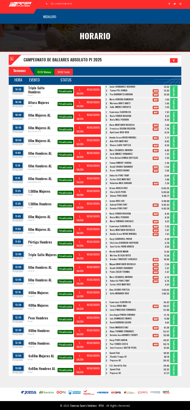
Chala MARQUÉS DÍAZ (118, 327)
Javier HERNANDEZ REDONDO (122, 86)
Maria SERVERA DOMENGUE (121, 99)
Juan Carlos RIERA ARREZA (122, 246)
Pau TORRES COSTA (119, 343)
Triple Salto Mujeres (42, 254)
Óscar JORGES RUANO (120, 170)
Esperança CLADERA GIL (120, 111)
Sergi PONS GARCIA (118, 340)
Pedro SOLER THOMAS (120, 271)
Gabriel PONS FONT (118, 204)
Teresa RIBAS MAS (118, 305)
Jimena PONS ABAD (118, 195)
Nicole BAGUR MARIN (118, 251)
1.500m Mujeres (39, 191)
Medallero (49, 17)
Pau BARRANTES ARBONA (121, 94)
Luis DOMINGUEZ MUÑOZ (121, 318)
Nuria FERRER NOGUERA (120, 115)
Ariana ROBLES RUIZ (118, 188)
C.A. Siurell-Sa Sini (117, 365)
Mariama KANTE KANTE (120, 103)
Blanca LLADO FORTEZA (120, 145)
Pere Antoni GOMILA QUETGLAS (124, 157)
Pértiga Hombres (40, 242)
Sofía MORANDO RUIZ (119, 293)
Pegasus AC (115, 360)
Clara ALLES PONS (118, 191)
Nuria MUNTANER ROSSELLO (122, 124)
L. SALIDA (79, 91)
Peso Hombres (38, 317)
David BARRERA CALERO (120, 322)
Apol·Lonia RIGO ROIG (119, 132)
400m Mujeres (38, 292)
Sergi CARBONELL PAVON (120, 238)
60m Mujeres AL (39, 115)
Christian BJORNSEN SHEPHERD (124, 242)
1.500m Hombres (39, 203)
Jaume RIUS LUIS (117, 200)
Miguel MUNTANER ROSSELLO (122, 264)
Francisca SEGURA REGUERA (122, 128)
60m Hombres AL (40, 153)
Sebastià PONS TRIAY (119, 175)
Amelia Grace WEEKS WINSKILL (122, 137)
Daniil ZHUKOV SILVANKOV (121, 166)
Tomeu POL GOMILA (118, 90)
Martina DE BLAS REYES (120, 255)
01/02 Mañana (44, 72)
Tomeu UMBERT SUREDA (120, 162)
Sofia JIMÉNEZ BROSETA (120, 106)
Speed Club (114, 352)
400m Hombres (39, 330)
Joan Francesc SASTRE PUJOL (123, 347)
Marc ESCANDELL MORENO (121, 150)
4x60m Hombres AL (41, 368)
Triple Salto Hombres (36, 89)
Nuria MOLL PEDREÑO (119, 119)
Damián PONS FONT (119, 208)
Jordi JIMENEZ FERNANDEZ (121, 153)
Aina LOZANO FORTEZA (119, 289)
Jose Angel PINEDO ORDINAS (122, 314)
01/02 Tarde (64, 72)
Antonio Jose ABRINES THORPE (124, 335)
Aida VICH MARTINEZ (119, 141)
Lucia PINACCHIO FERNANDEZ (123, 309)
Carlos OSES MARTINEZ (120, 179)
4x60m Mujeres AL (41, 355)
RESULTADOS (93, 89)
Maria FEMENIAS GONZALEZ (122, 221)
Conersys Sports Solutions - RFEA (87, 405)
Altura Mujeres (38, 102)
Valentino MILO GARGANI (121, 183)
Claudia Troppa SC (118, 356)
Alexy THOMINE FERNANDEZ (122, 331)
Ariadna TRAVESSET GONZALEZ (123, 259)
